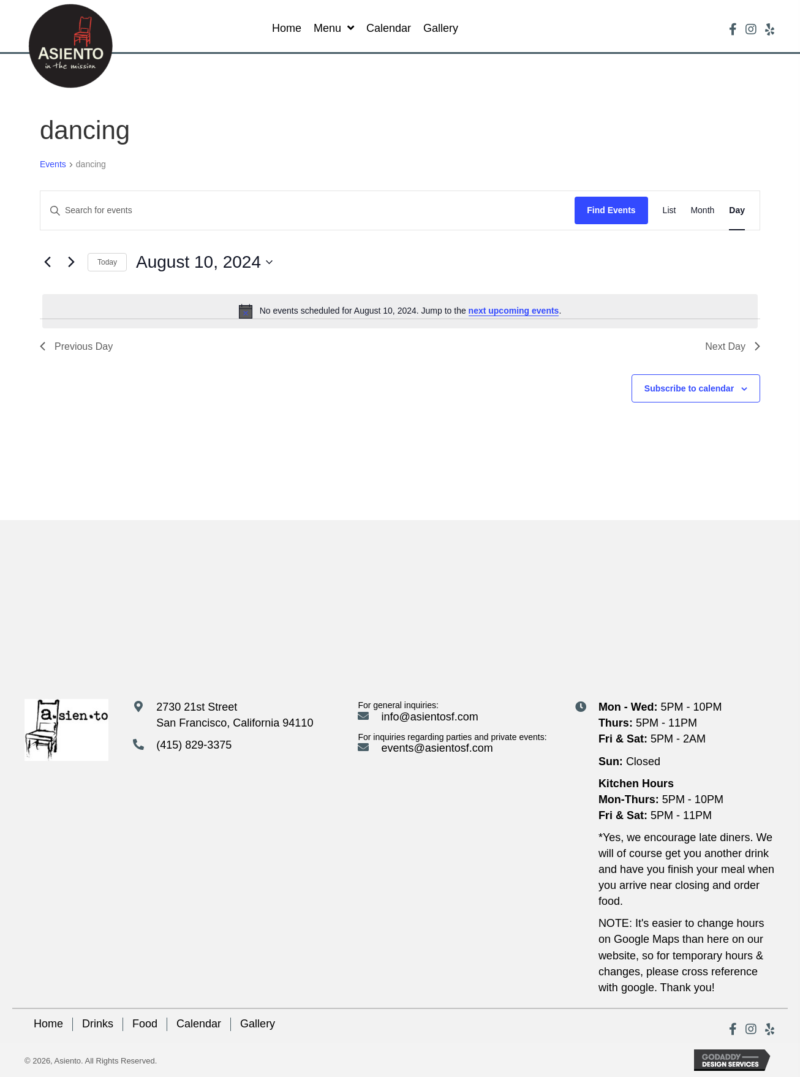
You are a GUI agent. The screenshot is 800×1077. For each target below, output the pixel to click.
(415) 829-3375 (194, 745)
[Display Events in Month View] (702, 210)
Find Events (611, 210)
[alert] (400, 311)
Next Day (732, 346)
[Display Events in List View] (669, 210)
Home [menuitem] (48, 1024)
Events (53, 164)
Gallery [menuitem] (257, 1024)
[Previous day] (47, 262)
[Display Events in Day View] (737, 210)
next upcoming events (514, 311)
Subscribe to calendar (689, 388)
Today (107, 262)
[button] (732, 29)
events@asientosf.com (436, 748)
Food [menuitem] (144, 1024)
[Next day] (71, 262)
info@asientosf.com (429, 717)
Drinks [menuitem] (97, 1024)
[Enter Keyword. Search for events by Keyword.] (307, 210)
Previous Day (76, 346)
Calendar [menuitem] (198, 1024)
